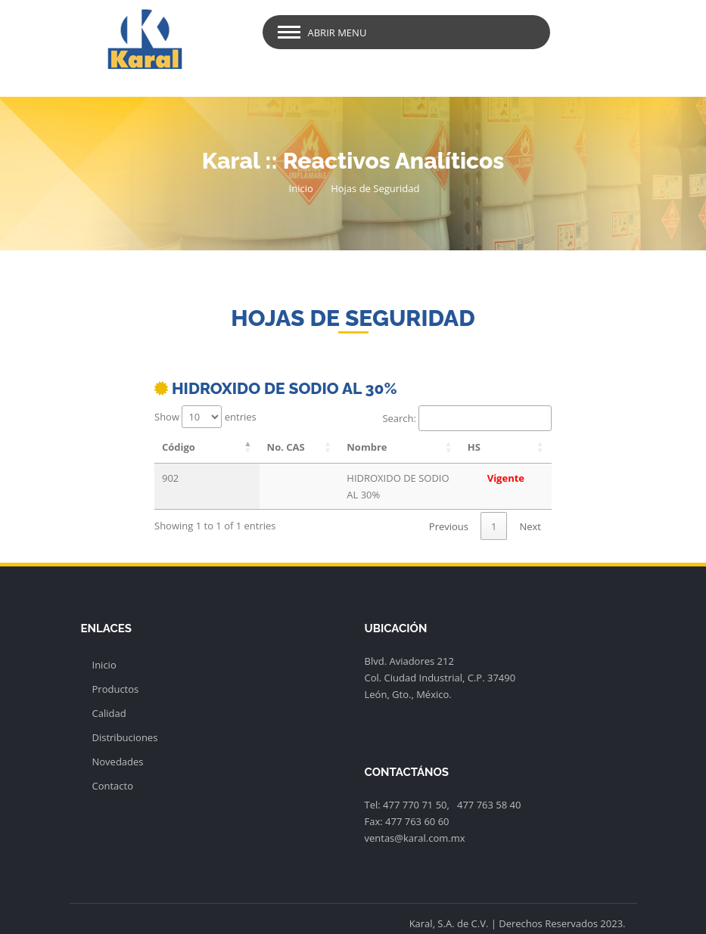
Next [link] (530, 510)
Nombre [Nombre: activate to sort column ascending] (333, 447)
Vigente (519, 478)
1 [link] (493, 510)
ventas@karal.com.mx (415, 821)
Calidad (109, 696)
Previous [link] (448, 510)
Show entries (205, 416)
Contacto (113, 769)
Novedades (118, 745)
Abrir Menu (337, 32)
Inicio (301, 188)
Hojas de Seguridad (375, 188)
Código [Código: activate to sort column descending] (178, 447)
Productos (115, 672)
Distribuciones (125, 721)
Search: (467, 418)
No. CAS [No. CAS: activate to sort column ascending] (253, 447)
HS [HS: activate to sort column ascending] (502, 447)
